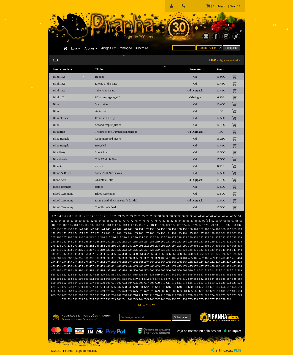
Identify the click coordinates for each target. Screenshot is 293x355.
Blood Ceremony (63, 193)
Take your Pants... (105, 90)
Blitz (56, 125)
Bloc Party (59, 152)
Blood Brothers (62, 186)
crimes (99, 186)
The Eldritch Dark (106, 207)
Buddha (99, 76)
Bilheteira (141, 48)
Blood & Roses (62, 173)
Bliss (56, 104)
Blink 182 (59, 76)
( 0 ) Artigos (215, 6)
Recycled (100, 145)
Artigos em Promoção (116, 48)
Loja (75, 48)
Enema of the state (106, 83)
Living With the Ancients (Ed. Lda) (116, 200)
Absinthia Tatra (104, 180)
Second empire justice (108, 125)
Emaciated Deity (105, 118)
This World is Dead (106, 159)
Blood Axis (59, 180)
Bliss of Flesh (61, 118)
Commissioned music (108, 138)
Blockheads (60, 159)
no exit (99, 166)
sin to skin (101, 111)
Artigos (91, 48)
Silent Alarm (102, 152)
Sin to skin (101, 104)
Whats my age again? (108, 97)
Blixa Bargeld (61, 138)
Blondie (57, 166)
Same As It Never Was (108, 173)
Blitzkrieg (59, 131)
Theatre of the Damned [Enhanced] (116, 131)
